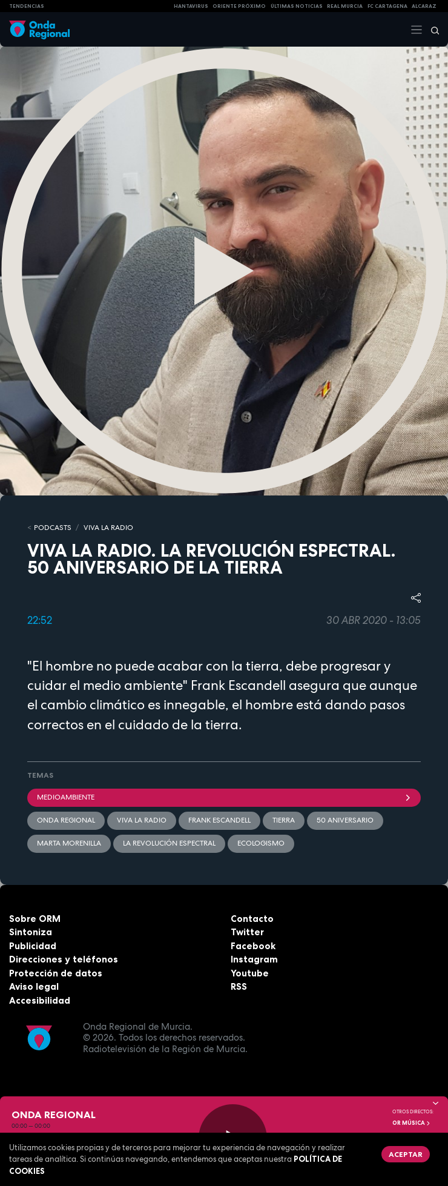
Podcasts (52, 527)
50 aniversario (345, 820)
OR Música (411, 1123)
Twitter (247, 932)
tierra (283, 820)
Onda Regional (66, 820)
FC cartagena (387, 6)
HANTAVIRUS (191, 6)
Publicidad (32, 946)
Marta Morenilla (69, 843)
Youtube (250, 973)
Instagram (254, 959)
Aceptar (406, 1154)
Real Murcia (345, 6)
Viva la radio (141, 820)
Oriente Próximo (239, 6)
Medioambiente (224, 797)
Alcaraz (424, 6)
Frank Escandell (219, 820)
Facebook (253, 946)
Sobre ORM (35, 918)
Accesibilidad (39, 1000)
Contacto (252, 918)
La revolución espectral (169, 843)
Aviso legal (34, 986)
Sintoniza (30, 932)
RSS (239, 986)
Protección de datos (55, 973)
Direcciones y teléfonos (63, 959)
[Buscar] (431, 29)
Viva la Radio (108, 527)
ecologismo (261, 843)
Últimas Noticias (297, 6)
